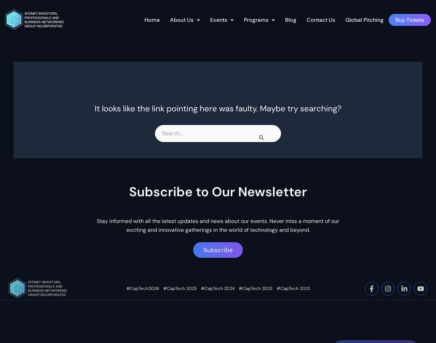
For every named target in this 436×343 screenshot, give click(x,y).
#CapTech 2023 (255, 302)
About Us (185, 20)
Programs (259, 20)
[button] (185, 20)
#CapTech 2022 (293, 302)
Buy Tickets (409, 20)
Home (152, 20)
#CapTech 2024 (218, 302)
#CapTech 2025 (180, 302)
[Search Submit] (261, 136)
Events (222, 20)
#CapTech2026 (142, 302)
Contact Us (321, 20)
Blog (290, 20)
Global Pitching (364, 20)
